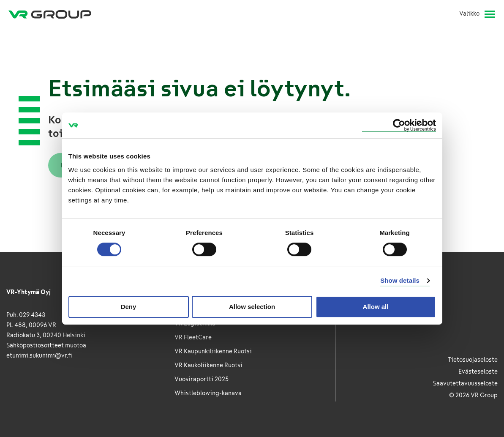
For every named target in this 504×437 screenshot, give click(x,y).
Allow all (376, 306)
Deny (128, 306)
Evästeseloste (478, 371)
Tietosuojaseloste (473, 359)
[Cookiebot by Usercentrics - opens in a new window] (399, 125)
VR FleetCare (193, 337)
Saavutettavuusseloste (465, 383)
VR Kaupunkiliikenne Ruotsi (213, 351)
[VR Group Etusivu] (49, 14)
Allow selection (252, 306)
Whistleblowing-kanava (208, 393)
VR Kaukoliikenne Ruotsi (208, 365)
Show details (400, 280)
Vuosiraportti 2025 (201, 379)
